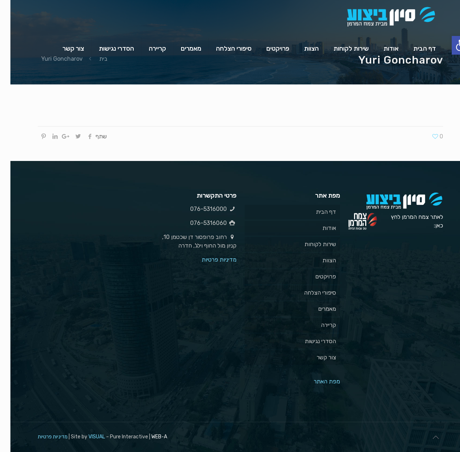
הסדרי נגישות (310, 341)
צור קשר (316, 357)
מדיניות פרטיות (208, 259)
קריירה (318, 325)
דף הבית (315, 211)
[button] (450, 45)
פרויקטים (315, 276)
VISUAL (86, 437)
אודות (319, 228)
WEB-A (149, 437)
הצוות (319, 260)
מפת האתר (316, 381)
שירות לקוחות (310, 244)
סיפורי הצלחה (310, 292)
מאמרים (317, 308)
